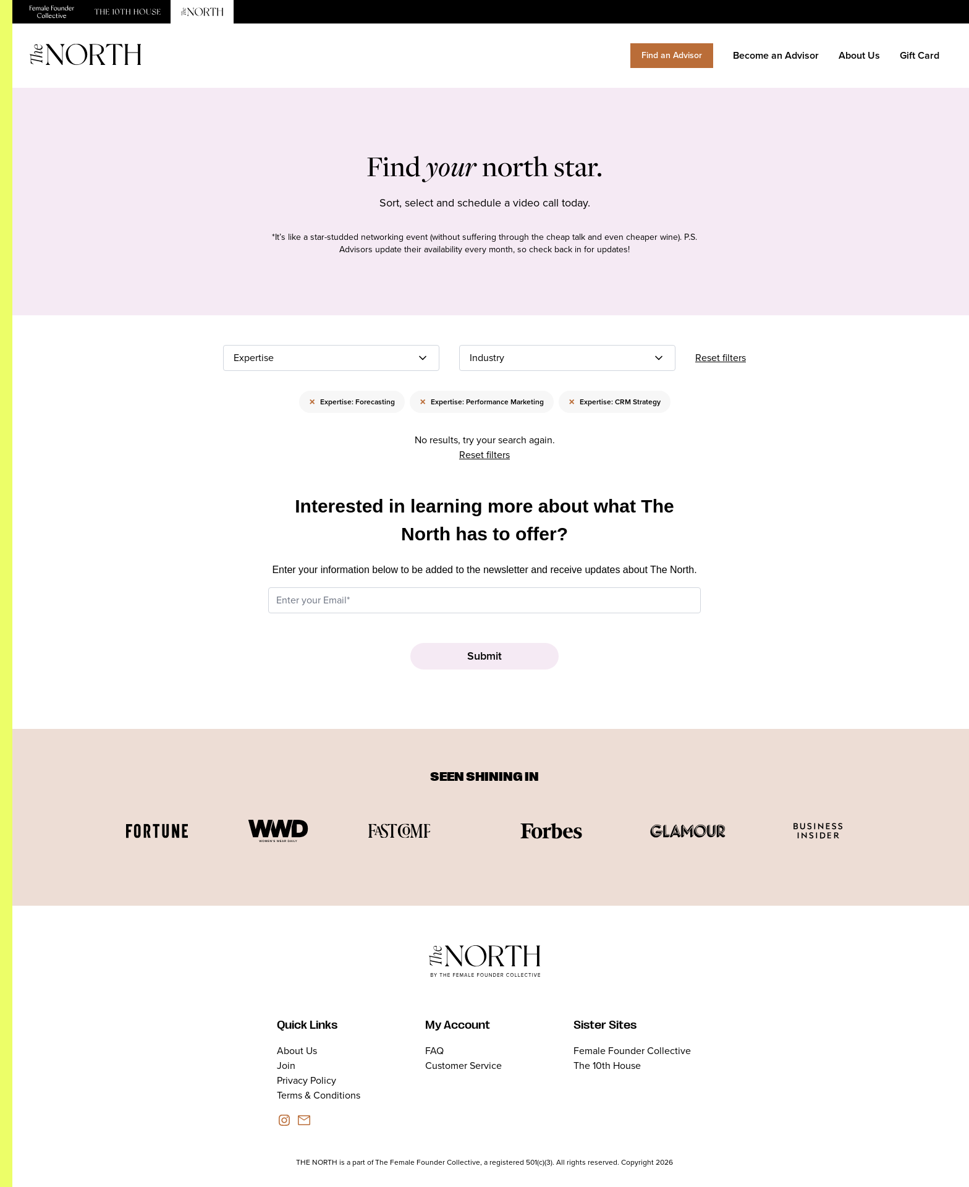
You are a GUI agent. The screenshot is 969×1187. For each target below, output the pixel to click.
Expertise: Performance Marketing (482, 402)
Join (286, 1065)
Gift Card (919, 55)
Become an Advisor (776, 55)
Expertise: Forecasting (352, 402)
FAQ (434, 1051)
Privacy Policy (306, 1080)
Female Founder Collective (632, 1051)
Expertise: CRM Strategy (615, 402)
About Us (859, 55)
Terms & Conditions (318, 1095)
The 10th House (607, 1065)
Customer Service (463, 1065)
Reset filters (720, 358)
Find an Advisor (671, 55)
